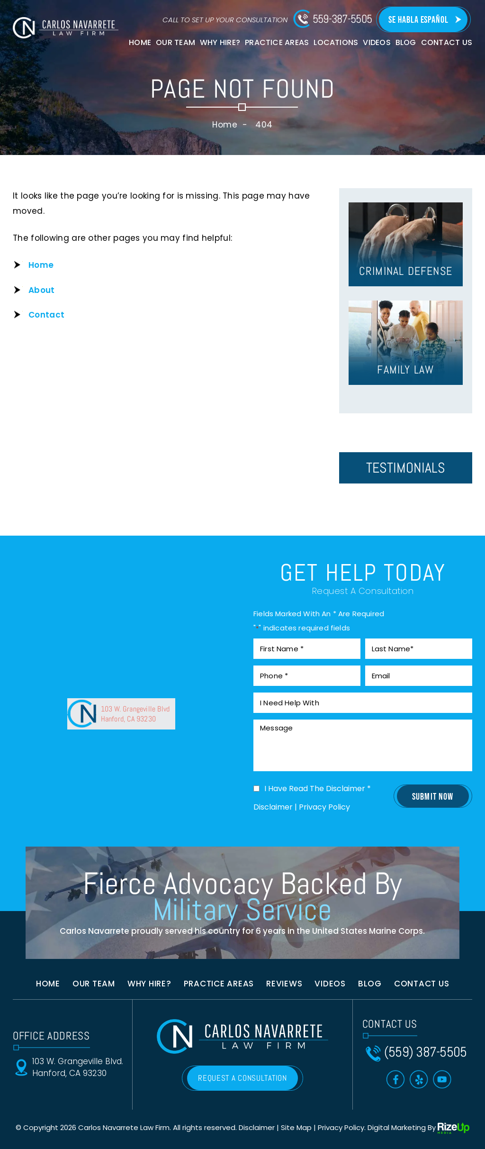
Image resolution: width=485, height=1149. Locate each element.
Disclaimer (273, 807)
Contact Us (446, 42)
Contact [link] (46, 314)
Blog (405, 42)
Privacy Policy (324, 807)
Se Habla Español (418, 20)
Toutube (442, 1079)
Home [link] (41, 265)
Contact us (421, 983)
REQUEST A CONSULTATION (242, 1078)
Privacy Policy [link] (341, 1127)
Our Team (175, 42)
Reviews (284, 983)
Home (140, 42)
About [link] (41, 290)
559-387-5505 (342, 19)
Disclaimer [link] (257, 1127)
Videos (376, 42)
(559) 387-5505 (425, 1052)
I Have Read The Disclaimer (317, 789)
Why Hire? (220, 42)
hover (406, 244)
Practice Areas (277, 42)
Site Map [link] (296, 1127)
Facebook (395, 1079)
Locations (336, 42)
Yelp (419, 1079)
